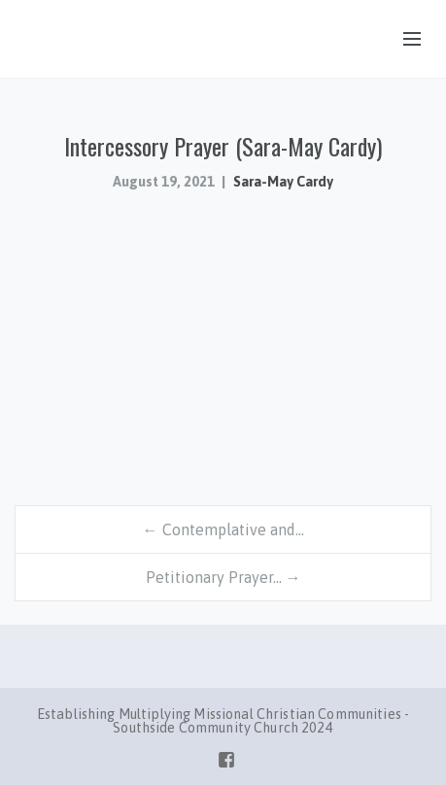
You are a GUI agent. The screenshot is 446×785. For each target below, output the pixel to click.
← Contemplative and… (223, 529)
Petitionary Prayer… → (223, 577)
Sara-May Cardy (283, 181)
